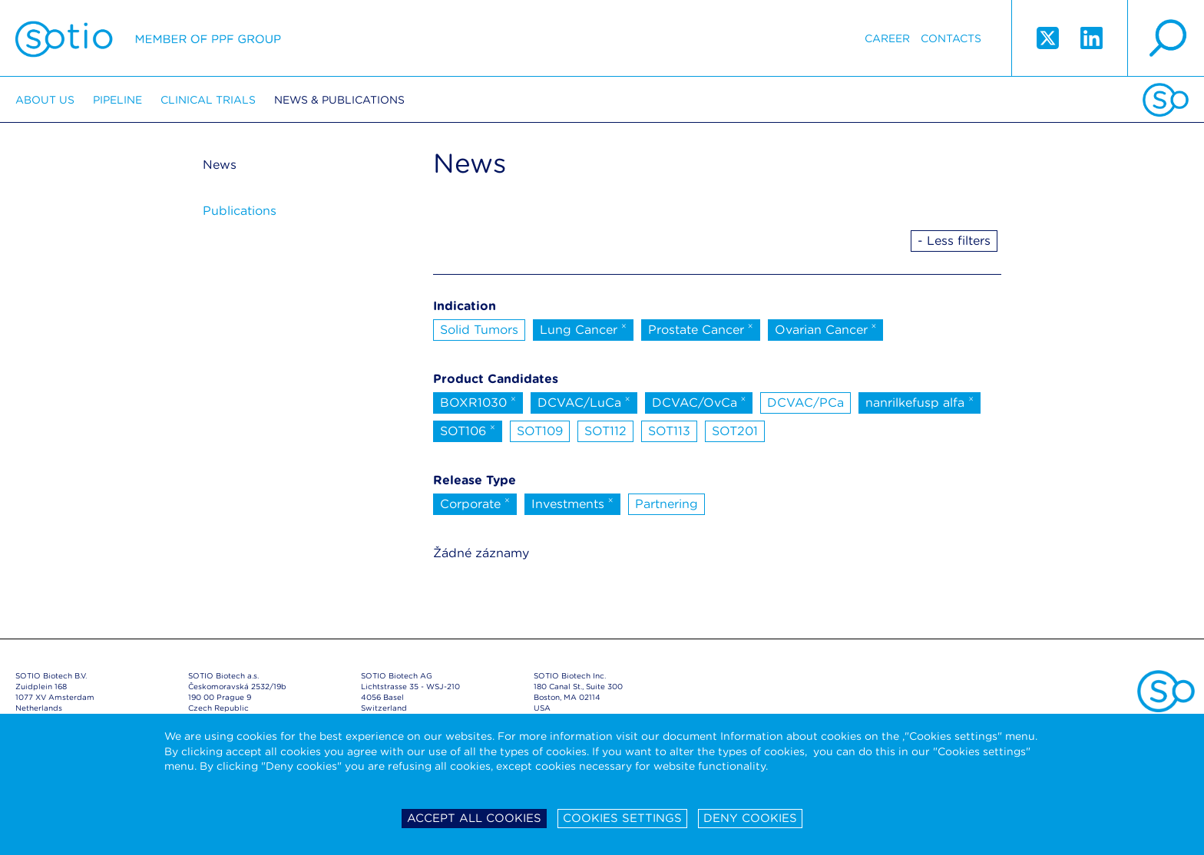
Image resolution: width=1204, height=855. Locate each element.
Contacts (951, 38)
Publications (239, 210)
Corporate (475, 502)
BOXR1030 (478, 401)
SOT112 (605, 431)
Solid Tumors (479, 329)
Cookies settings (622, 818)
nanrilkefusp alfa (919, 401)
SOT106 (467, 429)
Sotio (148, 38)
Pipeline (117, 100)
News (220, 164)
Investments (572, 502)
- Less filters (954, 240)
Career (887, 38)
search (1165, 38)
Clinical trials (208, 100)
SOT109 (540, 431)
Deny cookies (750, 818)
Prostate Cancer (700, 328)
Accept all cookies (474, 818)
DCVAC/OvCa (699, 401)
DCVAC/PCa (805, 402)
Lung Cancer (583, 328)
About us (44, 100)
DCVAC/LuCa (584, 401)
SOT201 (735, 431)
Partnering (666, 504)
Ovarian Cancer (826, 328)
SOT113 (669, 431)
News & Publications (339, 100)
